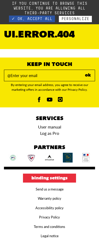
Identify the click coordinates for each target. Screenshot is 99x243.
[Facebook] (39, 100)
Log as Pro (49, 133)
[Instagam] (60, 100)
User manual (49, 126)
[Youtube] (49, 100)
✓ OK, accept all (32, 19)
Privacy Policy (49, 217)
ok (88, 75)
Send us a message (50, 189)
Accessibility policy (49, 208)
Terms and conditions (49, 227)
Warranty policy (49, 198)
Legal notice (50, 236)
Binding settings (49, 178)
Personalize (75, 19)
